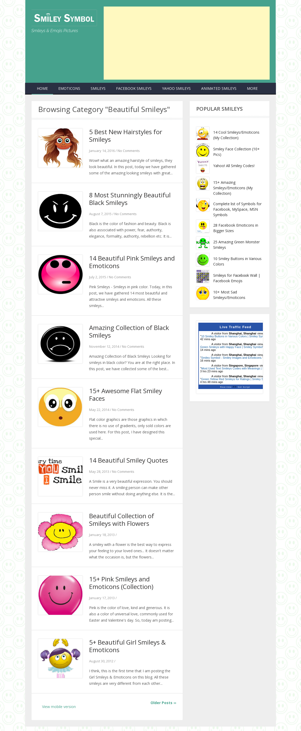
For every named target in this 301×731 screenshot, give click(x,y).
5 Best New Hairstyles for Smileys (127, 135)
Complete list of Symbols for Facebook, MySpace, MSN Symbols (237, 209)
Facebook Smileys (134, 88)
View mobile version (59, 711)
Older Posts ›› (163, 707)
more (252, 88)
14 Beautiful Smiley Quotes (129, 462)
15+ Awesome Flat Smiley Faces (126, 396)
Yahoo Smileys (176, 88)
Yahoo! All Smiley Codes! (233, 165)
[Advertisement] (187, 43)
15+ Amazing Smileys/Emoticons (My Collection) (233, 188)
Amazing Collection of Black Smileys (130, 333)
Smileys (98, 88)
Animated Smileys (218, 88)
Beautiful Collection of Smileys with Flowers (122, 522)
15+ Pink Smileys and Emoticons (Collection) (122, 586)
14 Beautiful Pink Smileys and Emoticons (126, 263)
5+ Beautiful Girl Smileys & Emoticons (129, 650)
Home (42, 88)
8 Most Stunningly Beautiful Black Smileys (131, 199)
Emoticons (69, 88)
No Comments (129, 151)
